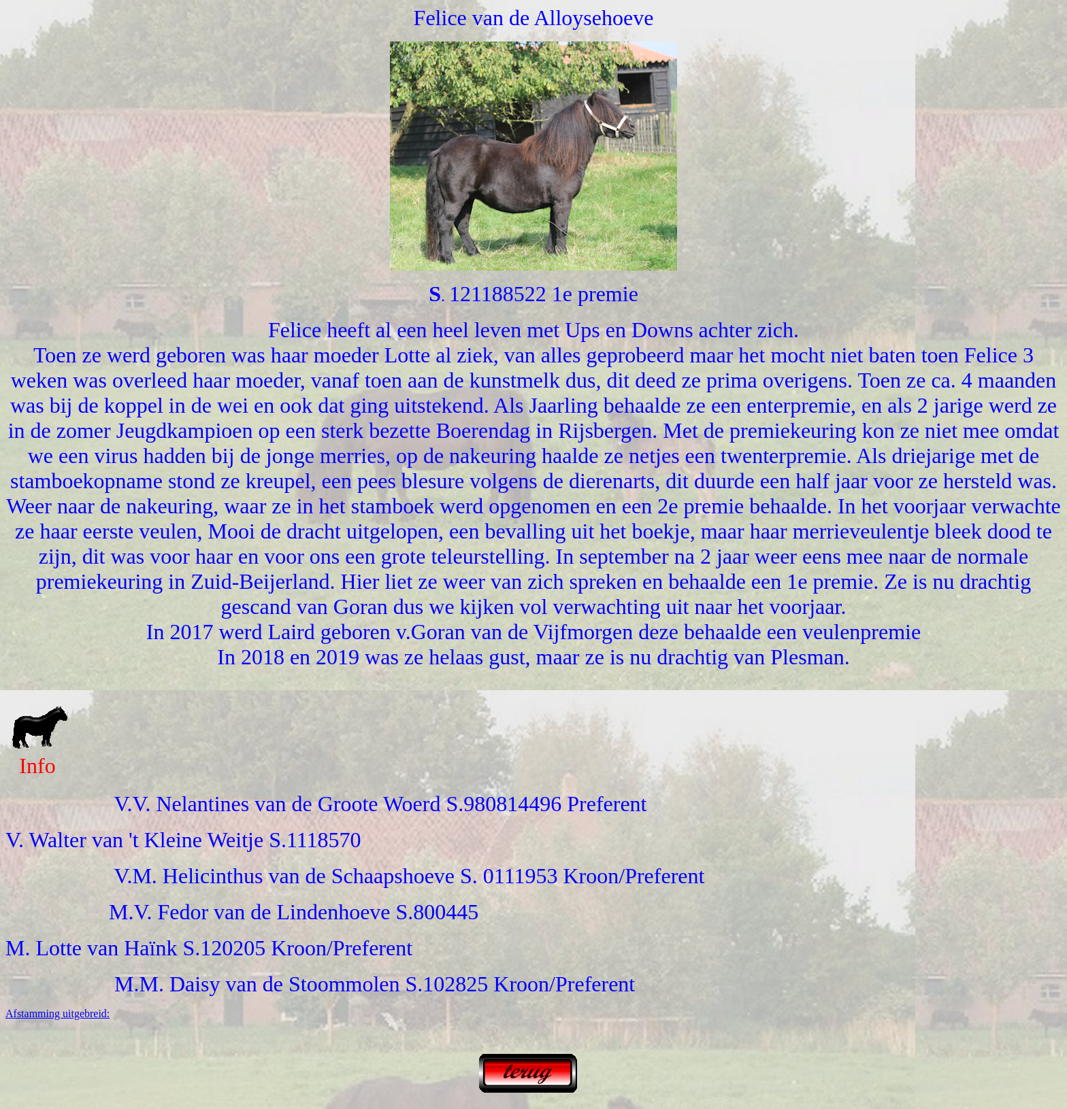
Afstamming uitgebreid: (57, 1013)
